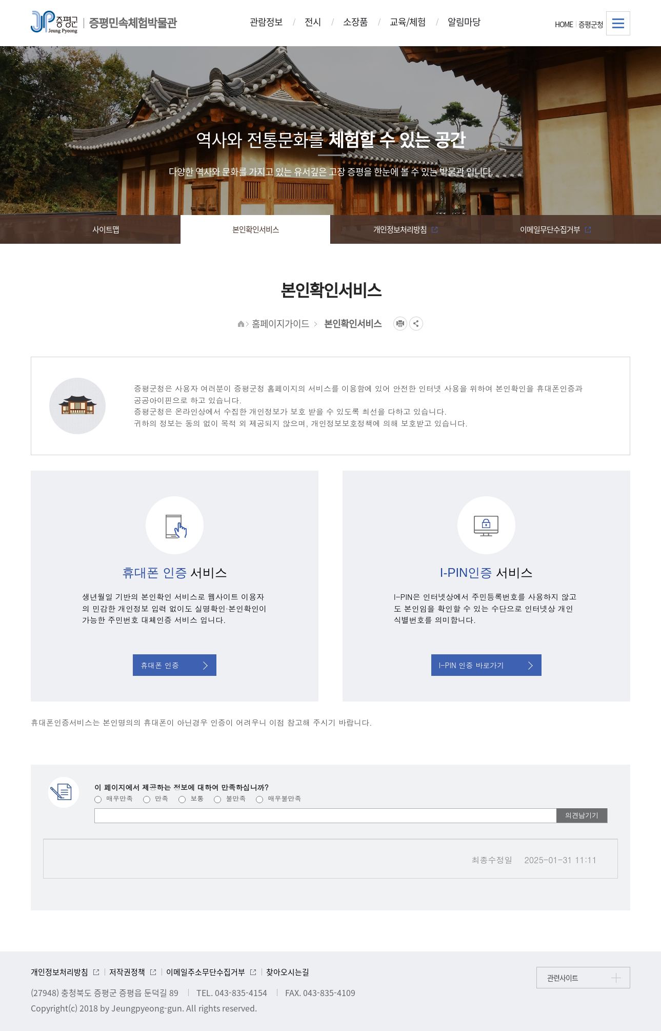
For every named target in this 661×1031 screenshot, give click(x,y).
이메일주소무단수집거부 (205, 972)
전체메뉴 (618, 23)
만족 (155, 798)
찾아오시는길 (287, 972)
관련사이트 (562, 977)
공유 (416, 323)
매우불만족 (278, 798)
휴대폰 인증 (174, 665)
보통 (191, 798)
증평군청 (590, 24)
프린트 (400, 323)
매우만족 (113, 798)
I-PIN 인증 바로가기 (486, 665)
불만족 (230, 798)
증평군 (54, 22)
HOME (564, 24)
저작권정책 (127, 972)
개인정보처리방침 (59, 972)
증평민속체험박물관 (132, 22)
